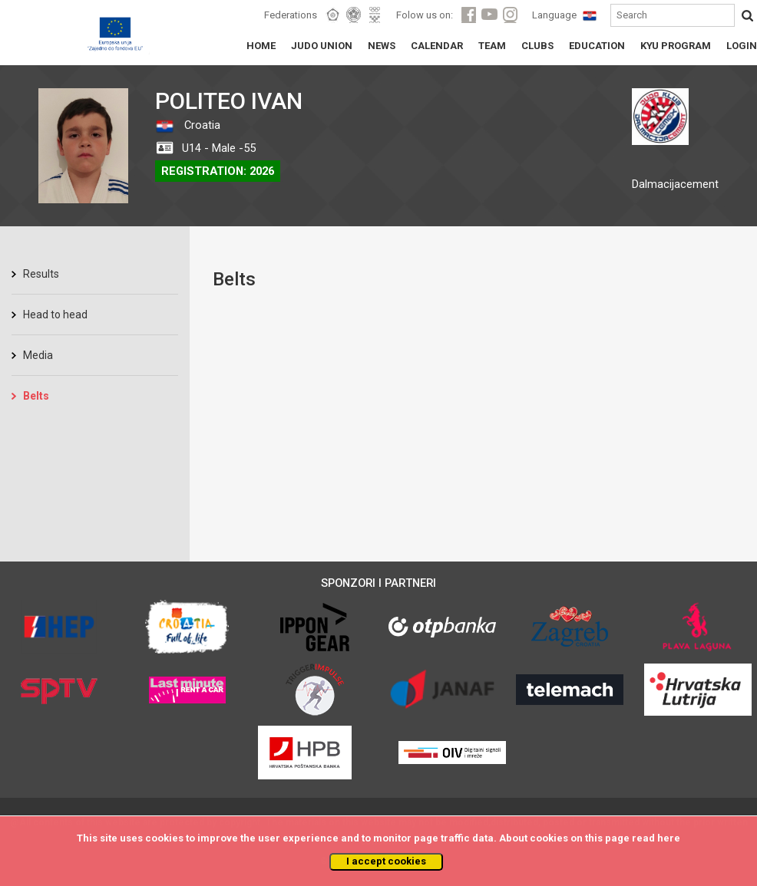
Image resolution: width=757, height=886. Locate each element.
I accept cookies (386, 861)
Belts (36, 396)
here (668, 838)
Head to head (55, 314)
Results (41, 274)
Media (38, 355)
